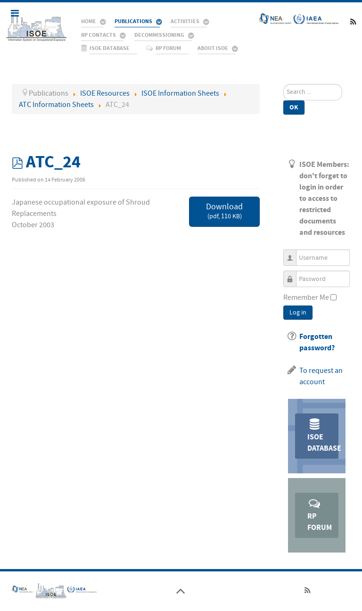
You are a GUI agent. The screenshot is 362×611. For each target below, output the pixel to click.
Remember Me (306, 297)
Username (293, 253)
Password (293, 274)
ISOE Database (322, 435)
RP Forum (319, 514)
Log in (297, 312)
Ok (293, 107)
